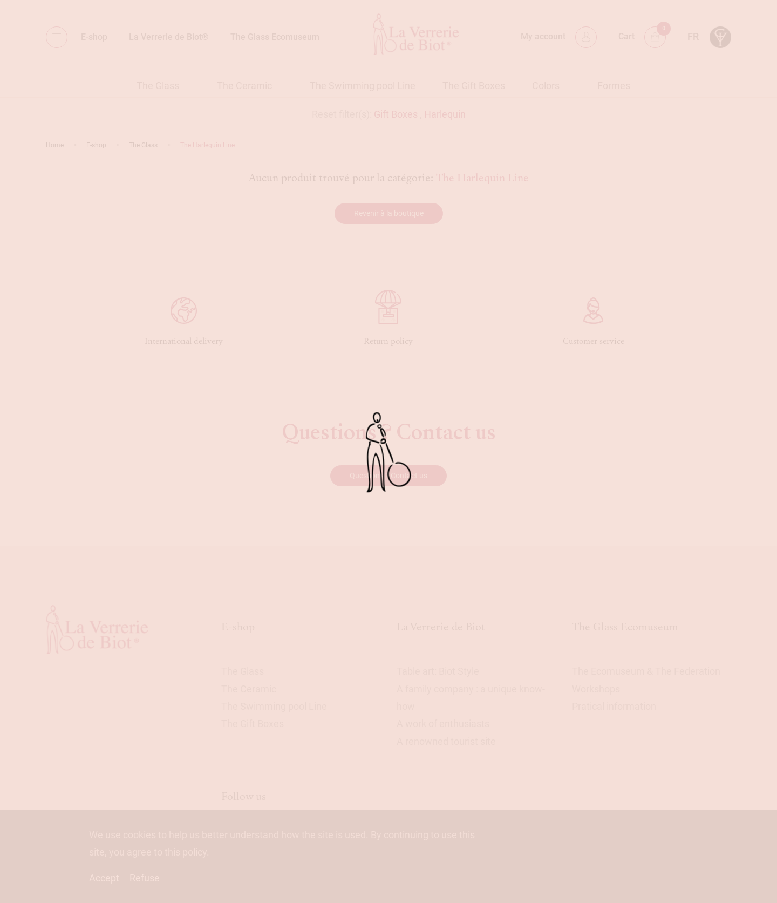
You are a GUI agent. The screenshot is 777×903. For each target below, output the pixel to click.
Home (55, 145)
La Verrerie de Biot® (169, 37)
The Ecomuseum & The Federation (646, 671)
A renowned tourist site (446, 741)
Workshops (596, 689)
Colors (546, 85)
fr (693, 36)
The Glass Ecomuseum (274, 37)
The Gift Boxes (473, 85)
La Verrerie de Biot (441, 627)
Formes (613, 85)
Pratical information (614, 706)
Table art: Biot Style (438, 671)
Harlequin (445, 114)
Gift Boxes (396, 114)
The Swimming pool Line (362, 85)
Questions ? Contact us (388, 475)
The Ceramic (244, 85)
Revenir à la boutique (389, 213)
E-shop (94, 37)
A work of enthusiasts (443, 723)
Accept (104, 878)
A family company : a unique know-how (471, 697)
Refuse (145, 878)
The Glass (158, 85)
